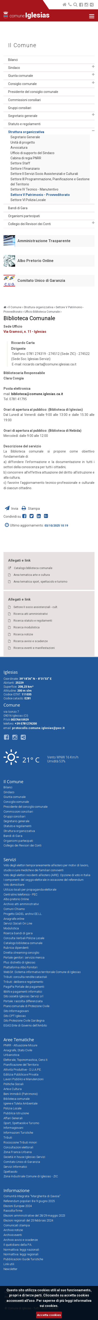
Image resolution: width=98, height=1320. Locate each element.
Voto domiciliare (13, 884)
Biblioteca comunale (16, 1099)
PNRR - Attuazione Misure (20, 1045)
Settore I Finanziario (25, 168)
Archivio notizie (13, 1230)
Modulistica (11, 928)
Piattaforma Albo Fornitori (20, 967)
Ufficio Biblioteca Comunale (42, 311)
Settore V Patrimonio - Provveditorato (40, 195)
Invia (12, 508)
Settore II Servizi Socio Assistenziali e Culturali (44, 174)
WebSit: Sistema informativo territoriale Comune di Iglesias (42, 972)
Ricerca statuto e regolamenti (33, 620)
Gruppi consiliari (19, 108)
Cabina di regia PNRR (25, 158)
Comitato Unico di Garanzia (41, 280)
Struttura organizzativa (26, 132)
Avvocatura (18, 147)
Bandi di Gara (17, 208)
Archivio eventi (12, 1235)
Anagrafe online (13, 918)
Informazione (16, 1190)
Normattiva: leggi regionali (20, 1254)
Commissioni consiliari (24, 100)
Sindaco (14, 68)
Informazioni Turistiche (18, 1132)
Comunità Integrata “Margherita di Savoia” (31, 1196)
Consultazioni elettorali (18, 1147)
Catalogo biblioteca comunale (33, 568)
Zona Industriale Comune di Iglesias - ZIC (30, 1176)
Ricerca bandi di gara (18, 933)
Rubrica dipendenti (16, 947)
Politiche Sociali (13, 1084)
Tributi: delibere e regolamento (23, 982)
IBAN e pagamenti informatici (22, 991)
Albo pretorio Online (16, 899)
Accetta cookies (49, 1315)
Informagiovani (13, 1127)
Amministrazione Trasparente (44, 241)
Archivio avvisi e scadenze (20, 1240)
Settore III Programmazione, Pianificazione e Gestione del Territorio (50, 181)
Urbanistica (11, 1055)
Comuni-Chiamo (14, 909)
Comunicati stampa (16, 1225)
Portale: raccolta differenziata (23, 1001)
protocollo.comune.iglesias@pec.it (38, 728)
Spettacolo (10, 1171)
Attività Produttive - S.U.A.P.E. (22, 1069)
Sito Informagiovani (16, 1011)
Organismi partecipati (24, 216)
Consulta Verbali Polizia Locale (23, 938)
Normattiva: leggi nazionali (21, 1249)
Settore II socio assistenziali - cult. (36, 607)
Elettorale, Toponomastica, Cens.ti (25, 1060)
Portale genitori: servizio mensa (23, 957)
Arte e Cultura (12, 1089)
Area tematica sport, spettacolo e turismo (40, 581)
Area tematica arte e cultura (32, 575)
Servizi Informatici (15, 1166)
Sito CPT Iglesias (14, 1016)
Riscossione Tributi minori (20, 1142)
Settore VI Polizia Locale (28, 200)
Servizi (9, 859)
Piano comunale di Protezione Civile (26, 1006)
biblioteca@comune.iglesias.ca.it (37, 394)
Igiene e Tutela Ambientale (20, 1103)
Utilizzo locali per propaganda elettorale (29, 889)
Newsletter (10, 1269)
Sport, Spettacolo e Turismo (21, 1123)
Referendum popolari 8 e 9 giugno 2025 (29, 1201)
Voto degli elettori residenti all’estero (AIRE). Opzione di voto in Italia (46, 875)
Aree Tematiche (18, 1039)
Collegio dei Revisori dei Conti (29, 224)
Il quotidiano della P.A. (17, 1244)
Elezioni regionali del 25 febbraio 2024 (28, 1220)
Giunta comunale (20, 76)
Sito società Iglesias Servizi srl (23, 996)
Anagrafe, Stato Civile (17, 1050)
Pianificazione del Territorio (21, 1064)
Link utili (8, 1264)
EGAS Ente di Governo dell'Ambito (25, 1025)
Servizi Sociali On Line (17, 923)
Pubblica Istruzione (16, 1113)
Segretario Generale (25, 137)
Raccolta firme (12, 1210)
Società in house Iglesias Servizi (24, 1157)
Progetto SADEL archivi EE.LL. (22, 914)
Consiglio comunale (22, 84)
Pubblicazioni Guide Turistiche (23, 1259)
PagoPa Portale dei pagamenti (23, 986)
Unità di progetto (22, 142)
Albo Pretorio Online (35, 260)
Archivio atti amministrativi (21, 904)
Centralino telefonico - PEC (20, 894)
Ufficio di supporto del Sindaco (32, 153)
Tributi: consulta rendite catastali (25, 977)
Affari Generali (13, 1118)
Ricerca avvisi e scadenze (31, 641)
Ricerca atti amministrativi (31, 614)
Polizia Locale (12, 1108)
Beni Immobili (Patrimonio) (20, 1094)
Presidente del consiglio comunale (33, 92)
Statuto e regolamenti (24, 124)
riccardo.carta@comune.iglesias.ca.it (49, 364)
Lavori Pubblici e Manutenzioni (23, 1079)
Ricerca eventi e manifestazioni (34, 648)
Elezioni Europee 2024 (17, 1206)
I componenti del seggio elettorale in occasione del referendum (43, 879)
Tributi (7, 1137)
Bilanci (13, 60)
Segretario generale (22, 116)
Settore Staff (20, 163)
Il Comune (22, 45)
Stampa (31, 508)
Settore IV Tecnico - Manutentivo (34, 189)
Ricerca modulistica (27, 627)
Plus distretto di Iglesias (19, 962)
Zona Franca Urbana (17, 1152)
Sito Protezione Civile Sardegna (23, 1020)
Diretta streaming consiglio (21, 952)
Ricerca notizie (23, 634)
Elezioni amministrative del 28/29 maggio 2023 (34, 1215)
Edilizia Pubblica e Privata (20, 1074)
